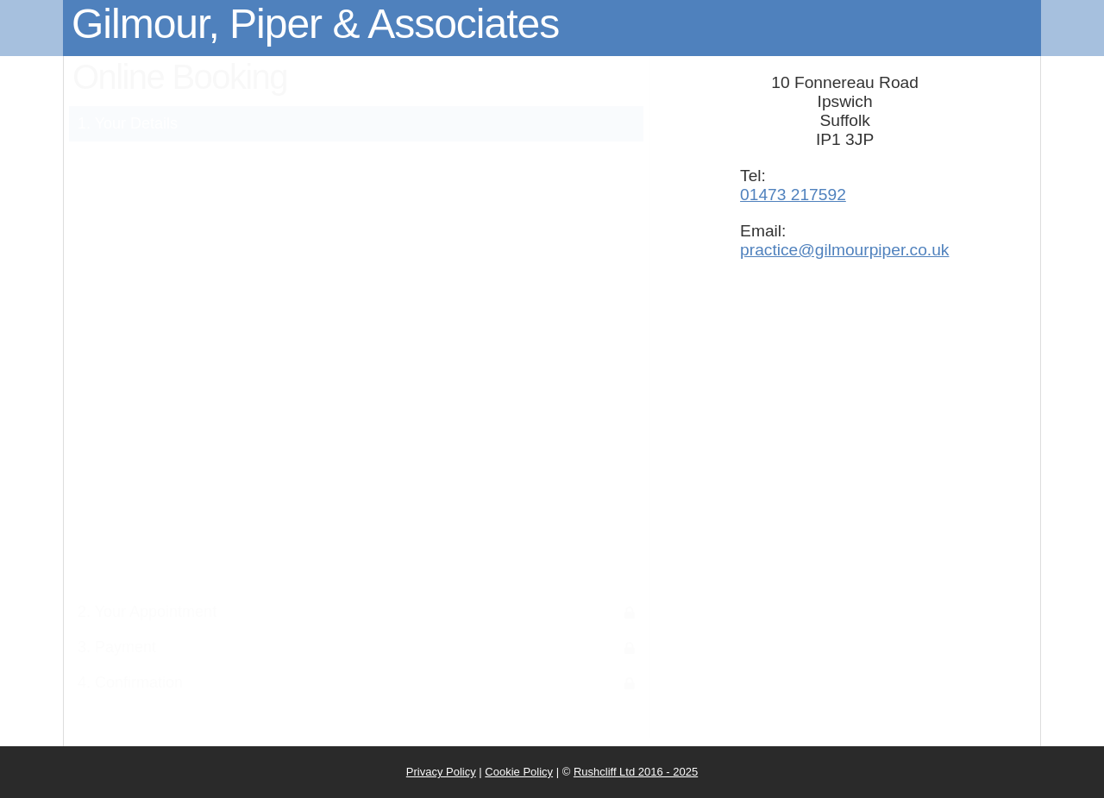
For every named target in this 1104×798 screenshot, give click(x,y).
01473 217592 (793, 194)
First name (178, 256)
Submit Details (356, 536)
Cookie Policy (519, 771)
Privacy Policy (441, 771)
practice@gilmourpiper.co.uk (844, 250)
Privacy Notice (489, 192)
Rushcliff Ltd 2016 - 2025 (636, 771)
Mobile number (165, 470)
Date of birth (172, 363)
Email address (167, 417)
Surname (183, 310)
